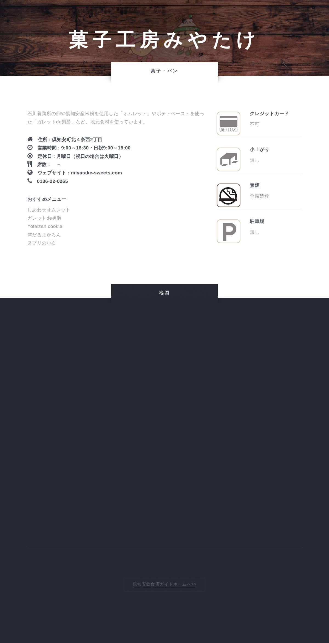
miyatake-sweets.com (96, 172)
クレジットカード (269, 113)
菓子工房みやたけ (164, 39)
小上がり (259, 149)
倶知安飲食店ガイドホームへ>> (165, 584)
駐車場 (257, 221)
